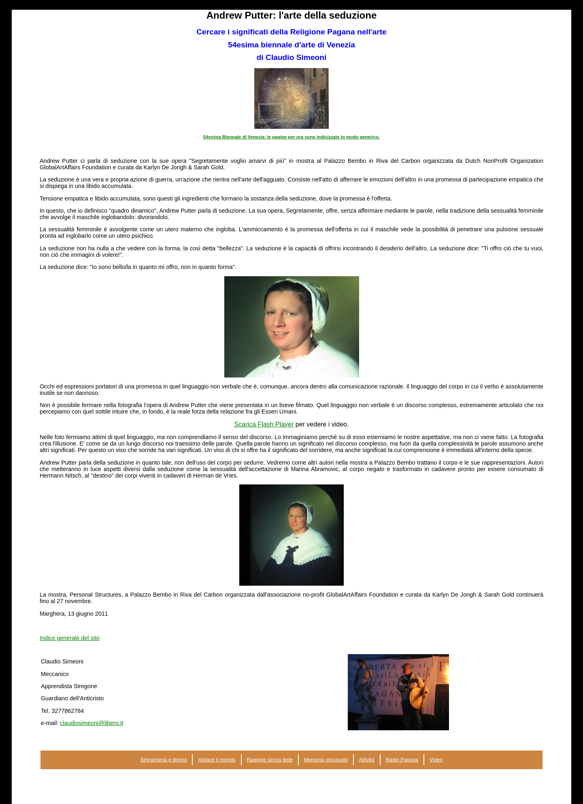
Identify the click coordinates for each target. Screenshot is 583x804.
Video (436, 760)
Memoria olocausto (326, 760)
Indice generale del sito (70, 638)
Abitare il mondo (216, 760)
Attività (366, 760)
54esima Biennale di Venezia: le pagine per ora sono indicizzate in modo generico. (291, 136)
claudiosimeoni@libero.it (91, 723)
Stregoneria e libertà (163, 760)
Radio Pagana (401, 760)
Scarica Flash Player (264, 424)
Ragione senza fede (270, 760)
